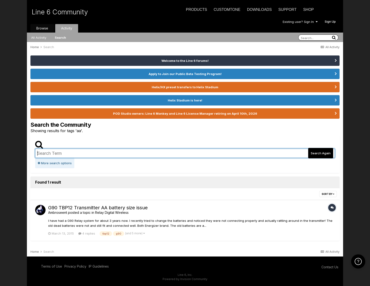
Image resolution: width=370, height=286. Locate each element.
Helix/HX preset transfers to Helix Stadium (185, 87)
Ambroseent (57, 212)
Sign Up (330, 21)
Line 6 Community (60, 12)
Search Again (321, 153)
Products (196, 10)
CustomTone (227, 10)
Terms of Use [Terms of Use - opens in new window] (51, 266)
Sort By (328, 194)
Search (60, 37)
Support (287, 10)
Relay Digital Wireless (112, 212)
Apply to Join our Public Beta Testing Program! (185, 74)
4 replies (86, 233)
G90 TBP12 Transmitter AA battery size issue (98, 207)
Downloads (259, 10)
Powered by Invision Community (185, 279)
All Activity (38, 37)
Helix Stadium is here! (185, 100)
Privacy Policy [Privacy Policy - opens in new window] (75, 266)
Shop (308, 10)
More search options (55, 163)
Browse (42, 28)
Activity (66, 28)
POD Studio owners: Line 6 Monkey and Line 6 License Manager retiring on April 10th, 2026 (185, 113)
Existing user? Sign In (300, 22)
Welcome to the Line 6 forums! (185, 61)
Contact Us (329, 267)
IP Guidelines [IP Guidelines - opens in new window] (99, 266)
